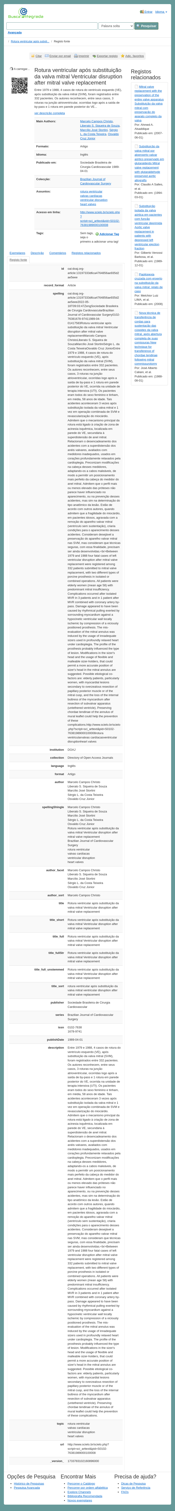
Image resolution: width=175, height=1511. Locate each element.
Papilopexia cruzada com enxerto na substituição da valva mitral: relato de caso (149, 283)
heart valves (88, 204)
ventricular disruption (94, 200)
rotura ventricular (91, 191)
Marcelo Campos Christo (96, 121)
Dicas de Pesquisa (133, 1483)
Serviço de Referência (135, 1487)
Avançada (15, 32)
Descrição (37, 253)
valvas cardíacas (91, 195)
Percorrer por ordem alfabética (87, 1487)
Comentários (57, 253)
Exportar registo (107, 56)
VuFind (15, 12)
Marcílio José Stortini (94, 130)
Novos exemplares (79, 1500)
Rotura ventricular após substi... (30, 41)
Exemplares (17, 253)
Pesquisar (146, 26)
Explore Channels (79, 1492)
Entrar (146, 11)
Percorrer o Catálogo (81, 1483)
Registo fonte (18, 259)
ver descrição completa (49, 113)
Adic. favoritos (134, 56)
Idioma (161, 11)
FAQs (125, 1492)
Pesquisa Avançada (27, 1487)
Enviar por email (60, 56)
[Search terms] (52, 26)
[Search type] (116, 26)
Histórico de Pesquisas (29, 1483)
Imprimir (83, 56)
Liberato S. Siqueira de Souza (100, 125)
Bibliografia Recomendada (84, 1496)
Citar (39, 56)
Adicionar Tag (107, 234)
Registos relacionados (86, 253)
